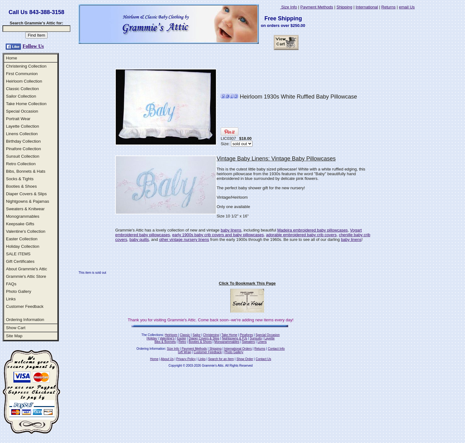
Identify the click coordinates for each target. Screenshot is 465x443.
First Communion (22, 73)
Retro (182, 342)
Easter (181, 338)
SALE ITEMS (18, 254)
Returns (388, 7)
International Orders (238, 348)
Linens (262, 342)
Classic (185, 335)
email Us (407, 7)
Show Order (244, 359)
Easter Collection (22, 239)
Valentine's (167, 338)
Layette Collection (22, 126)
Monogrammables (22, 216)
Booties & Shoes (21, 186)
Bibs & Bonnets (165, 342)
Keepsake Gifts (20, 224)
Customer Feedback (24, 306)
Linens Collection (22, 133)
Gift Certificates (20, 261)
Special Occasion (22, 111)
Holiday (151, 338)
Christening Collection (26, 66)
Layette (269, 338)
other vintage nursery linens (184, 239)
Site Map (14, 336)
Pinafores (246, 335)
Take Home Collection (26, 103)
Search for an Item (221, 359)
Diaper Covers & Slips (26, 193)
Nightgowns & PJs (234, 338)
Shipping (344, 7)
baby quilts (139, 239)
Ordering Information (25, 319)
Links (11, 299)
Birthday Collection (23, 141)
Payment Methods (316, 7)
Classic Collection (22, 88)
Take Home (229, 335)
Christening (211, 335)
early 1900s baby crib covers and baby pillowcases (218, 234)
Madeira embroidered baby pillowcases (312, 230)
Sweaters (248, 342)
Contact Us (263, 359)
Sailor (196, 335)
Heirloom (171, 335)
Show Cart (15, 327)
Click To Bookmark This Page (247, 283)
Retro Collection (21, 163)
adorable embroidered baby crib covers (301, 234)
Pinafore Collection (23, 148)
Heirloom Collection (24, 81)
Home (11, 58)
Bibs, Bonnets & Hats (25, 171)
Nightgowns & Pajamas (27, 201)
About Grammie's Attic (26, 269)
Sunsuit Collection (22, 156)
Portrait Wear (18, 118)
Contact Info (276, 348)
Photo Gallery (18, 291)
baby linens (231, 230)
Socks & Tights (19, 178)
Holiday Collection (22, 246)
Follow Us (33, 46)
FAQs (11, 284)
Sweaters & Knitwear (25, 208)
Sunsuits (256, 338)
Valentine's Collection (25, 231)
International (366, 7)
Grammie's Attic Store (26, 276)
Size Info (288, 7)
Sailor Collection (21, 96)
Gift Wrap (184, 352)
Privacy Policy (186, 359)
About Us (167, 359)
